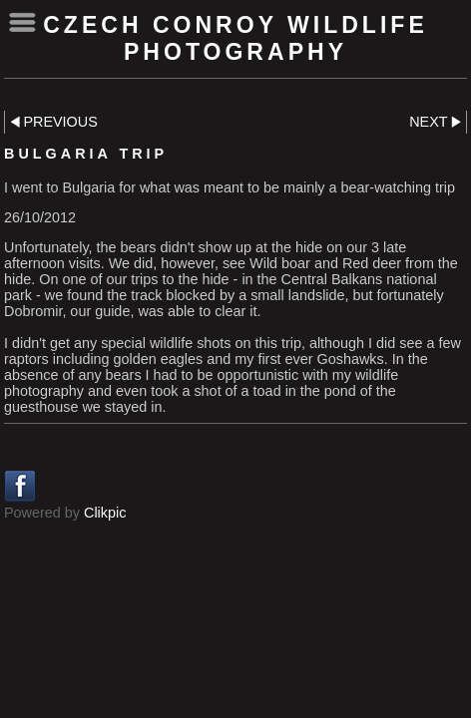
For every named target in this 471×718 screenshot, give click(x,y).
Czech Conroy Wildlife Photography (235, 38)
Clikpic (105, 513)
